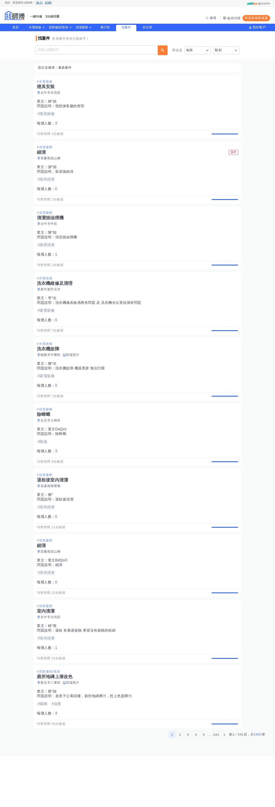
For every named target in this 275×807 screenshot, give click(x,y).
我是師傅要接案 (256, 18)
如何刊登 (234, 18)
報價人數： (48, 123)
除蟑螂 (62, 459)
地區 (189, 50)
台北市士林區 (52, 446)
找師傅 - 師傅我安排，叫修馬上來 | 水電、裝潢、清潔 (15, 15)
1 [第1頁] (172, 785)
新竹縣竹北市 (52, 305)
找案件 (126, 27)
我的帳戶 (259, 27)
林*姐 (53, 101)
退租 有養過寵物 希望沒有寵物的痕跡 (87, 671)
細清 (60, 601)
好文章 (147, 27)
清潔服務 (82, 27)
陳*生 (53, 384)
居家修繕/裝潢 (58, 27)
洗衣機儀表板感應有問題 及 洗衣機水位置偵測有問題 (100, 318)
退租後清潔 (66, 530)
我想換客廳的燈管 (71, 106)
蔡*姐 (53, 737)
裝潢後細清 (66, 177)
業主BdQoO (59, 596)
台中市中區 (50, 234)
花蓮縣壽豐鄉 (52, 516)
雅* (51, 525)
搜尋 (213, 18)
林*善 (53, 667)
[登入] (39, 2)
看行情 (105, 27)
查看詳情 (223, 136)
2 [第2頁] (180, 785)
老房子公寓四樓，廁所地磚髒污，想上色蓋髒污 (95, 742)
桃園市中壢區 (52, 375)
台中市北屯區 (52, 93)
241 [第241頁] (216, 785)
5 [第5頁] (204, 785)
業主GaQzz (58, 455)
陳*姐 (53, 243)
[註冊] (48, 2)
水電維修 (35, 27)
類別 (218, 50)
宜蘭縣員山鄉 (52, 163)
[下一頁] (224, 785)
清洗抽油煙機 (67, 247)
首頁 (15, 27)
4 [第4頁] (196, 785)
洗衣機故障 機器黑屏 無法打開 (81, 389)
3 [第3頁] (188, 785)
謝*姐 (53, 172)
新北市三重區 (52, 728)
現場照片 (74, 375)
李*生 (53, 313)
